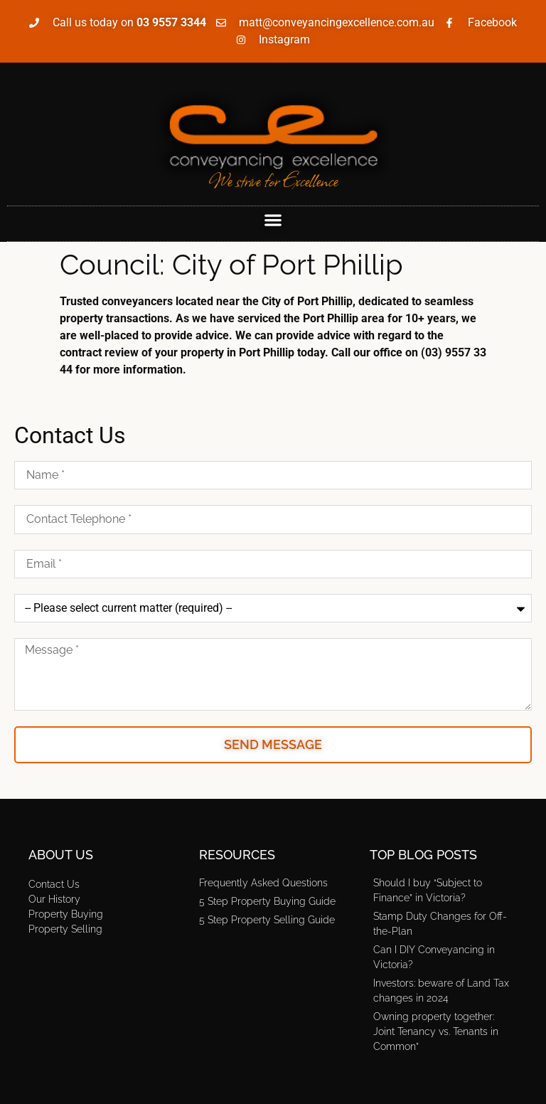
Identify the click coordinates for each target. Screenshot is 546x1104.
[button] (273, 220)
